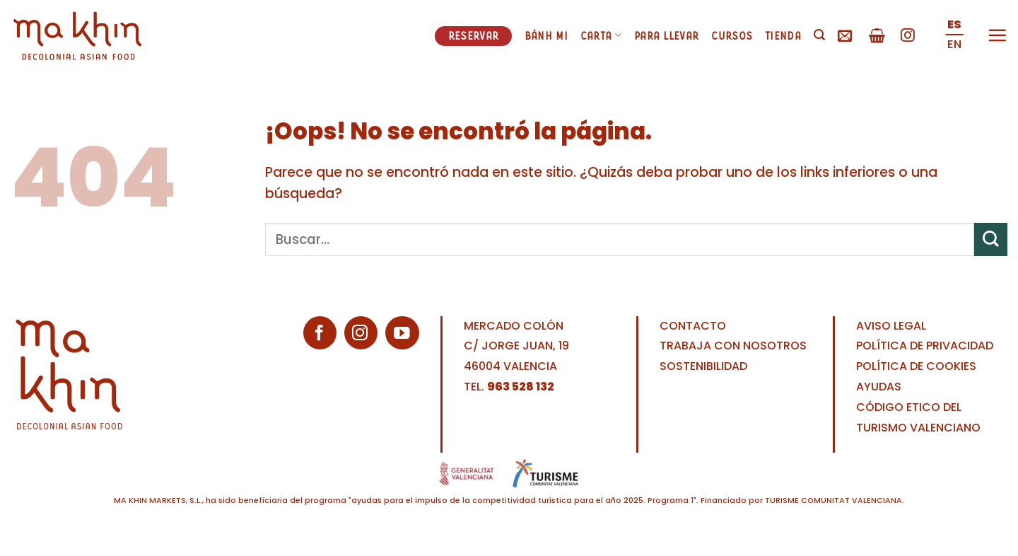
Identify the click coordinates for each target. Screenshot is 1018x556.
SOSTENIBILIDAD (703, 366)
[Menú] (997, 35)
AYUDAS (878, 386)
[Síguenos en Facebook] (320, 332)
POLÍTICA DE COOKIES (916, 366)
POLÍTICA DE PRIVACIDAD (924, 345)
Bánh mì (546, 35)
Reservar (473, 35)
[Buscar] (819, 35)
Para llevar (666, 35)
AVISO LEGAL (891, 326)
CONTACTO (693, 326)
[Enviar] (990, 239)
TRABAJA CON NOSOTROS (733, 345)
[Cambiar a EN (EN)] (954, 45)
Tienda (783, 35)
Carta (600, 35)
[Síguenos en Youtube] (402, 332)
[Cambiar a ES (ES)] (954, 25)
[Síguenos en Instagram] (908, 36)
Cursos (731, 35)
